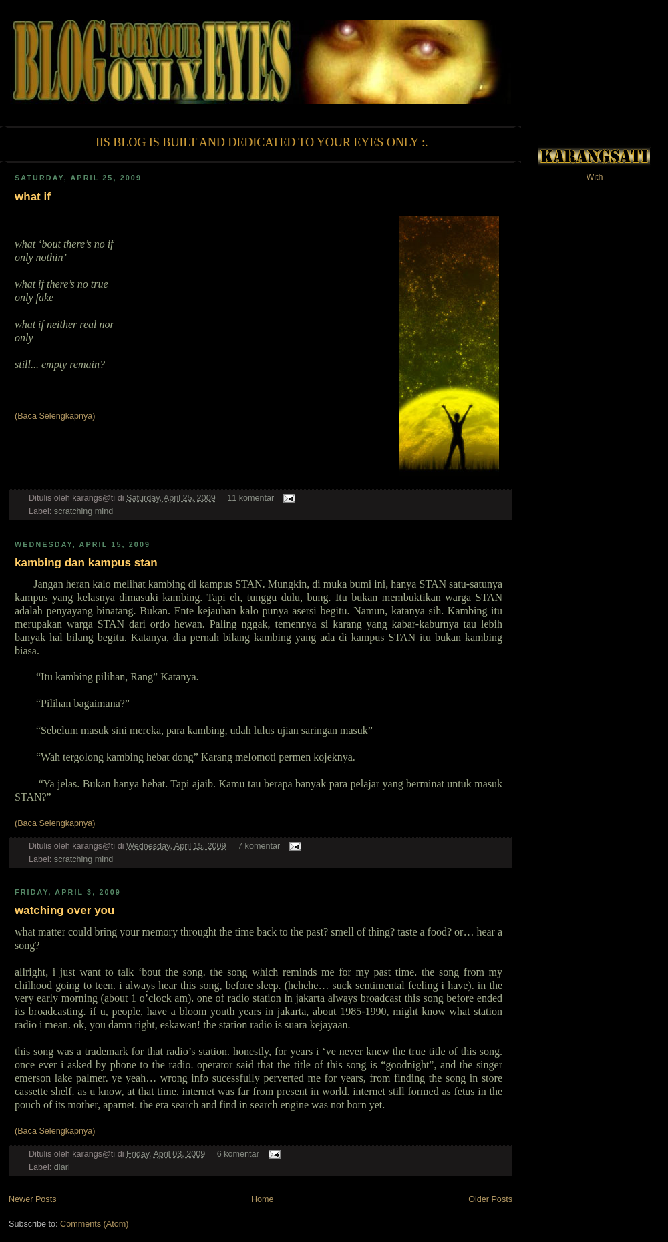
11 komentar (250, 498)
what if (33, 196)
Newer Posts (32, 1199)
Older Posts (490, 1199)
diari (62, 1167)
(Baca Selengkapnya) (55, 416)
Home (262, 1199)
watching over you (64, 910)
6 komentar (238, 1154)
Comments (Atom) (94, 1224)
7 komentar (259, 846)
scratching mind (83, 511)
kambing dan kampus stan (86, 562)
